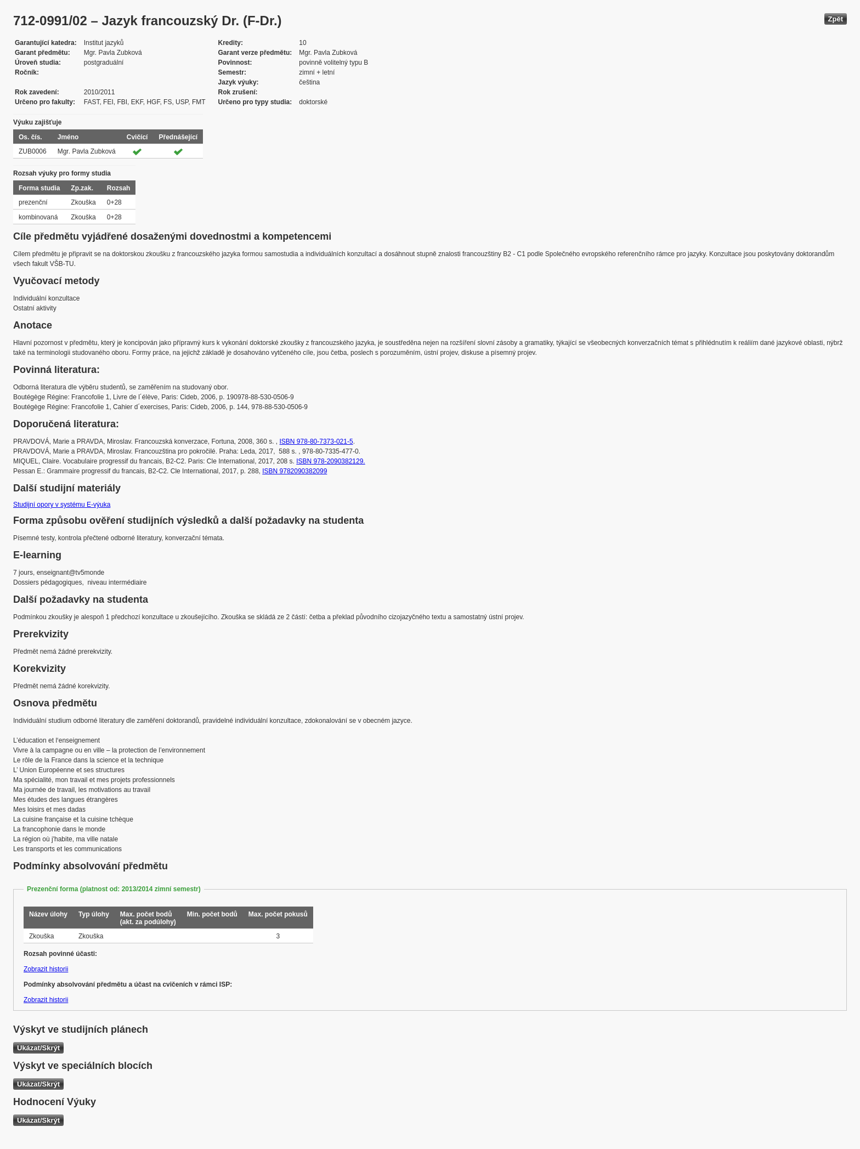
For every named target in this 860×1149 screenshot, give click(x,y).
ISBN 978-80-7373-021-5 (316, 441)
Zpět (835, 19)
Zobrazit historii (46, 969)
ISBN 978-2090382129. (330, 461)
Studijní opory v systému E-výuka (61, 504)
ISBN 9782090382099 (294, 471)
